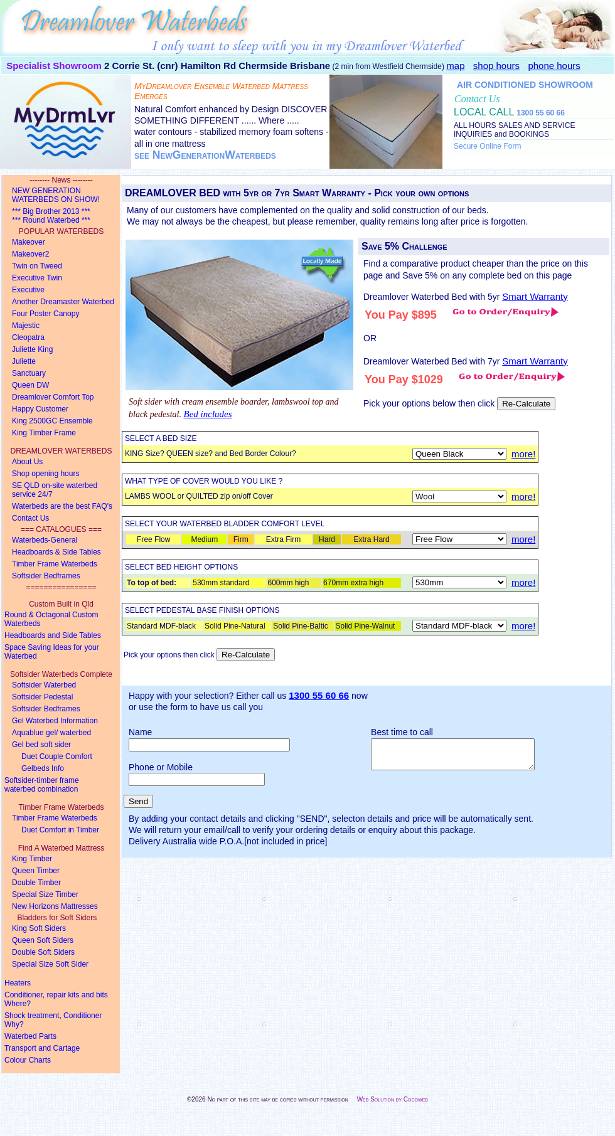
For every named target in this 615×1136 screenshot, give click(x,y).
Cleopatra (28, 337)
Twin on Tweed (37, 266)
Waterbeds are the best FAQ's (62, 506)
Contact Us (30, 518)
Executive (28, 289)
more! (523, 454)
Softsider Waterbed (44, 685)
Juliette (24, 361)
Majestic (26, 325)
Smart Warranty (534, 296)
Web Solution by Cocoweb (392, 1099)
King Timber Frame (44, 432)
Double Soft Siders (43, 952)
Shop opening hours (45, 473)
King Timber (32, 858)
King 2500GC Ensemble (52, 421)
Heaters (17, 983)
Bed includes (207, 414)
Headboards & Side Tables (56, 552)
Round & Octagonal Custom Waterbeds (51, 619)
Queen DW (30, 385)
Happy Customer (40, 409)
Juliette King (32, 349)
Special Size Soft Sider (50, 964)
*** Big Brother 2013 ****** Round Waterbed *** (51, 216)
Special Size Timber (45, 894)
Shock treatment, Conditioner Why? (53, 1020)
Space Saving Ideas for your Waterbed (51, 652)
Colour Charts (27, 1060)
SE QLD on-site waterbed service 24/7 (54, 490)
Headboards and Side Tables (52, 635)
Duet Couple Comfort (56, 756)
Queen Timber (36, 870)
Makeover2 (30, 254)
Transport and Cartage (42, 1048)
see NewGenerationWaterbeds (205, 155)
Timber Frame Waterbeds (54, 564)
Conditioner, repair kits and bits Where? (56, 999)
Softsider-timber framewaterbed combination (41, 785)
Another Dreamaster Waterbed (63, 301)
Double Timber (36, 882)
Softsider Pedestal (42, 697)
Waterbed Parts (30, 1036)
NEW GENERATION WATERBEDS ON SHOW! (56, 195)
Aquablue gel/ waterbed (51, 732)
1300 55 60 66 (540, 113)
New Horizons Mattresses (55, 906)
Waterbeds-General (44, 540)
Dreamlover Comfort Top (53, 397)
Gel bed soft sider (41, 744)
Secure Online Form (487, 146)
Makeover (28, 242)
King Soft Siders (39, 928)
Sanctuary (29, 373)
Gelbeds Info (42, 768)
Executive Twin (37, 277)
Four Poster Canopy (45, 313)
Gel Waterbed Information (55, 720)
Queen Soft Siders (42, 940)
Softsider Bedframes (46, 575)
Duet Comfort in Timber (60, 829)
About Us (27, 461)
